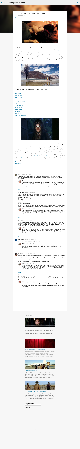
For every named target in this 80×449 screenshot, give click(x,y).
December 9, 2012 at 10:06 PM (26, 220)
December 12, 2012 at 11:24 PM (30, 281)
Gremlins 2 (28, 154)
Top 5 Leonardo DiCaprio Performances (33, 328)
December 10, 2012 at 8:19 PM (29, 263)
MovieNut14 (21, 239)
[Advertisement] (40, 419)
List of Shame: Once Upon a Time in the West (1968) (35, 391)
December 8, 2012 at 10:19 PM (29, 208)
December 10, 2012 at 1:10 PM (30, 239)
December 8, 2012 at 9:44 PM (30, 192)
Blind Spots (17, 163)
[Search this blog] (72, 2)
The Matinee (41, 146)
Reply (19, 189)
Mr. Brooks (17, 111)
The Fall (17, 99)
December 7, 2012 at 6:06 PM (26, 174)
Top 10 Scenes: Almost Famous (31, 370)
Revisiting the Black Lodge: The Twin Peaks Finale (35, 349)
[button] (15, 18)
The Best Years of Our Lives (45, 51)
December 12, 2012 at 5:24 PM (26, 274)
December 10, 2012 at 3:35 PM (29, 253)
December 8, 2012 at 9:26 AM (29, 180)
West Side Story (58, 51)
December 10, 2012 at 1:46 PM (29, 243)
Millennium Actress (20, 107)
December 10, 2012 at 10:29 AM (30, 227)
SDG (19, 174)
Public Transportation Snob (14, 2)
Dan (23, 180)
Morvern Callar (18, 109)
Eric (19, 220)
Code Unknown (18, 97)
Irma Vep (17, 103)
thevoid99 (20, 253)
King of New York (19, 105)
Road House (18, 113)
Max (19, 274)
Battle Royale (18, 93)
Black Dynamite (19, 95)
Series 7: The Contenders (21, 115)
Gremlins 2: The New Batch (21, 101)
